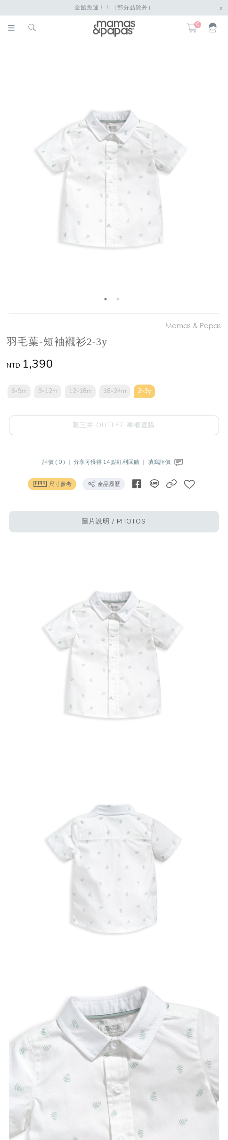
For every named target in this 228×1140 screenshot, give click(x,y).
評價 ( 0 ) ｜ (57, 462)
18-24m (114, 391)
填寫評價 (166, 462)
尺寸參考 (52, 483)
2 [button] (117, 299)
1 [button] (105, 299)
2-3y (144, 391)
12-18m (80, 391)
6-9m (19, 391)
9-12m (47, 391)
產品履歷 (103, 483)
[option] (112, 179)
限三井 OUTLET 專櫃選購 (114, 425)
